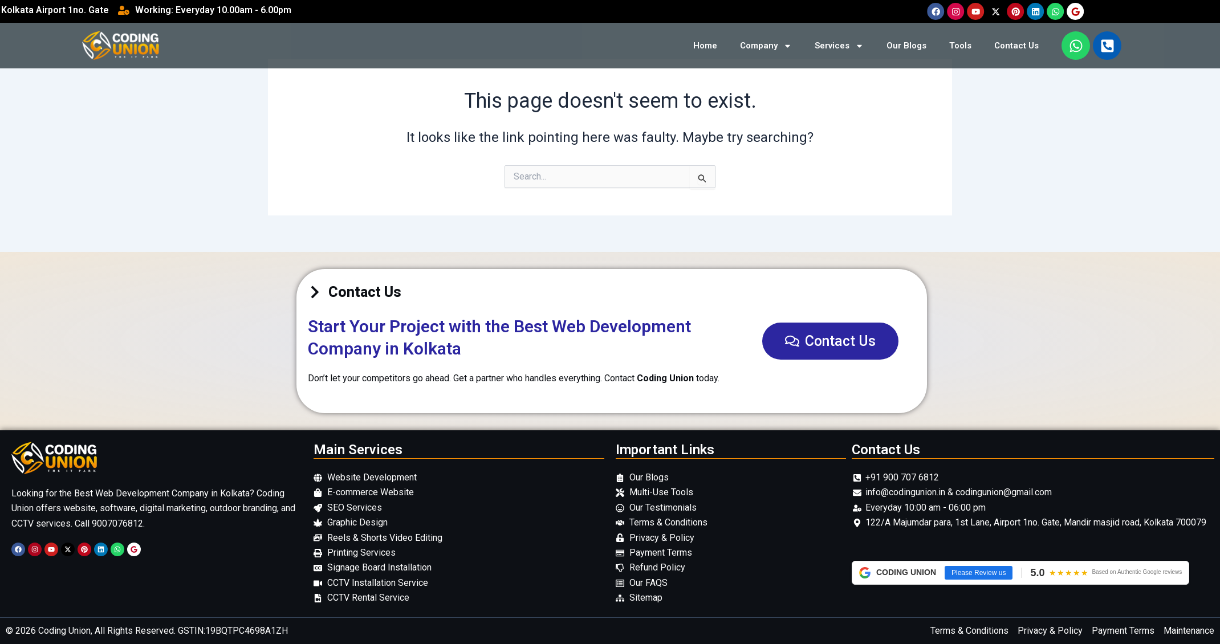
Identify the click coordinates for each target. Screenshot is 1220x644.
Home (705, 45)
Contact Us (1016, 45)
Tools (960, 45)
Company (766, 46)
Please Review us (978, 573)
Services (839, 46)
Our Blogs (906, 45)
